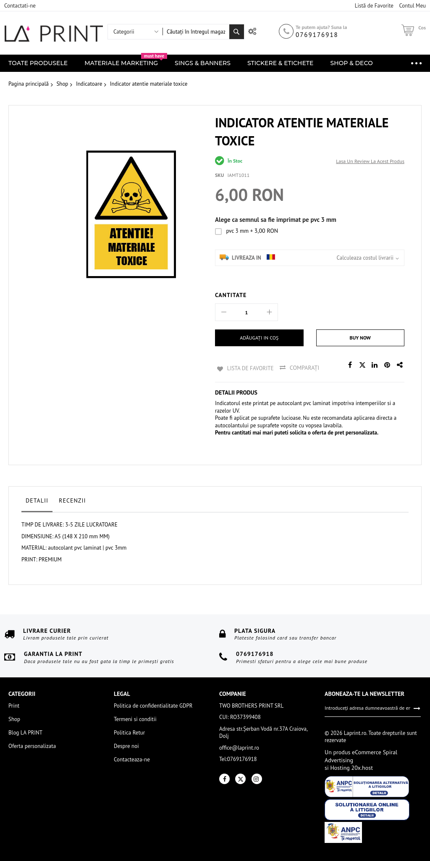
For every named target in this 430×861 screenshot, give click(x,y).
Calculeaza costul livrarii (365, 257)
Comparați (305, 367)
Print (13, 704)
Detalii (37, 499)
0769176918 (317, 35)
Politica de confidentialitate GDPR (153, 704)
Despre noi (126, 745)
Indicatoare (89, 83)
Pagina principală (28, 83)
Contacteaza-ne (132, 758)
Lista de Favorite (249, 367)
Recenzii (72, 499)
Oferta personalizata (32, 745)
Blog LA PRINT (25, 731)
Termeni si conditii (135, 718)
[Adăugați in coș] (259, 337)
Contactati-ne (20, 5)
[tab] (36, 501)
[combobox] (196, 31)
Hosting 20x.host (351, 767)
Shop (62, 83)
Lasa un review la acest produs (370, 161)
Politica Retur (129, 731)
